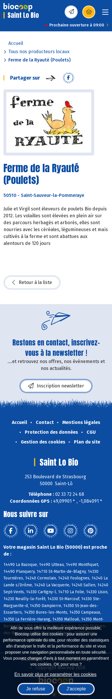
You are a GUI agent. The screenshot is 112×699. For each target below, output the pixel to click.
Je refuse (35, 688)
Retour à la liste (32, 282)
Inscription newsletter (56, 386)
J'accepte (76, 688)
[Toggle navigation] (105, 14)
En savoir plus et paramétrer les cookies (55, 674)
